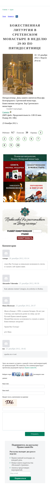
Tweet (4, 16)
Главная (4, 9)
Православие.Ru (30, 368)
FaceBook (14, 374)
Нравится (11, 16)
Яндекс (23, 374)
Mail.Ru (27, 374)
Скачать (7, 112)
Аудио (11, 9)
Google (31, 374)
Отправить (35, 434)
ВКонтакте (18, 374)
